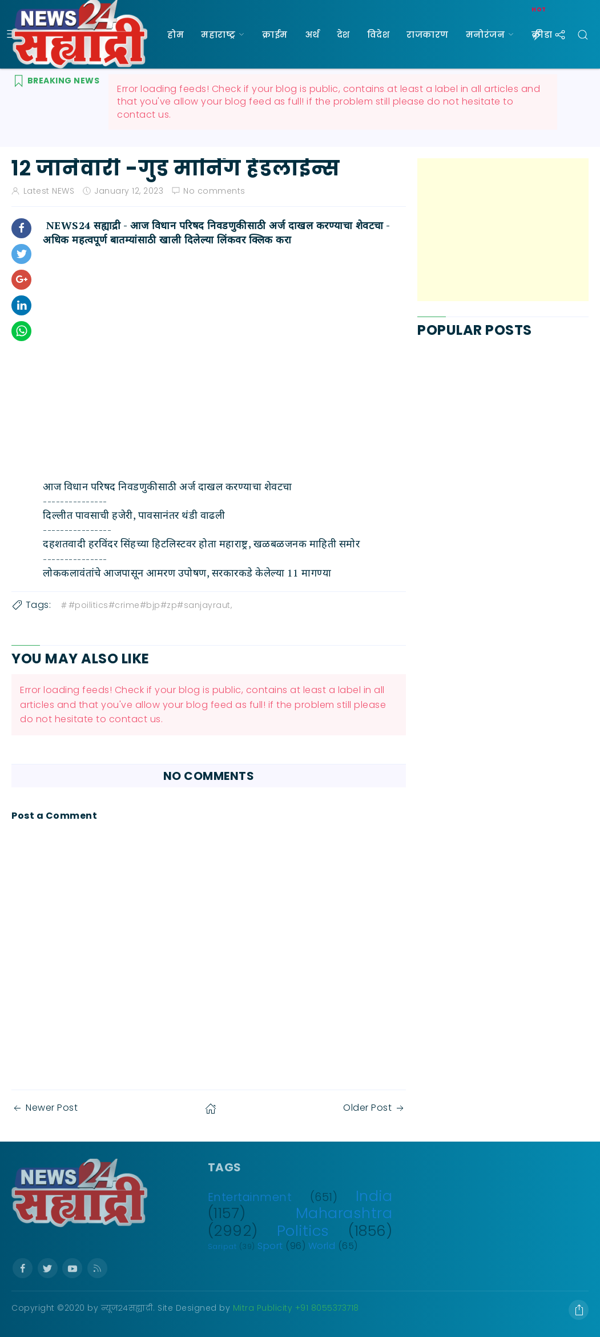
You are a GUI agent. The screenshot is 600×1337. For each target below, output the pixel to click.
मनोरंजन (485, 35)
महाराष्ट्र (218, 35)
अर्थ (312, 35)
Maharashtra (344, 1213)
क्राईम (275, 35)
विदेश (378, 35)
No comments (214, 191)
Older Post (374, 1107)
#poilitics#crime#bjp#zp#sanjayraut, (145, 605)
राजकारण (427, 35)
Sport (270, 1245)
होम (175, 35)
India (374, 1196)
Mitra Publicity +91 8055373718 (296, 1308)
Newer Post (44, 1107)
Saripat (222, 1246)
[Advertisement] (503, 229)
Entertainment (250, 1197)
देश (343, 35)
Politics (303, 1230)
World (322, 1245)
